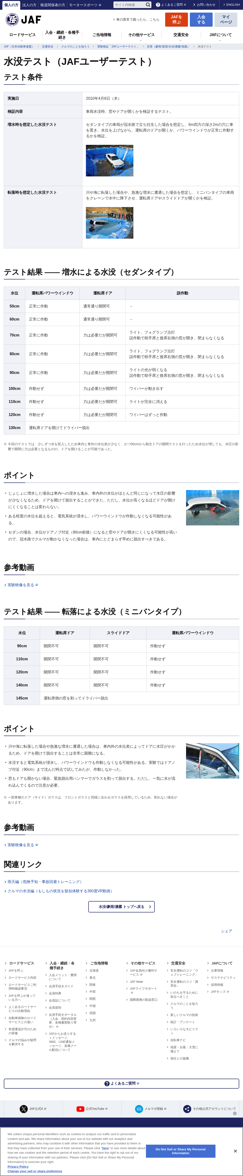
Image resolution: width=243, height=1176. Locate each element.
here (105, 1148)
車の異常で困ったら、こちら (137, 19)
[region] (121, 1151)
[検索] (148, 4)
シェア (226, 933)
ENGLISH (233, 4)
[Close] (235, 1151)
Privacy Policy (18, 1166)
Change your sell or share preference (35, 1171)
